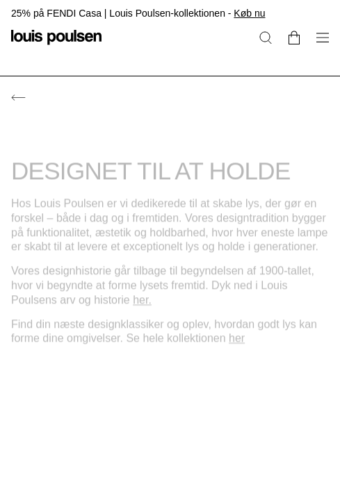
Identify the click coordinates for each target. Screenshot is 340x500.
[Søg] (265, 37)
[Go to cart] (294, 37)
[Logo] (56, 45)
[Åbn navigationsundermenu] (318, 45)
